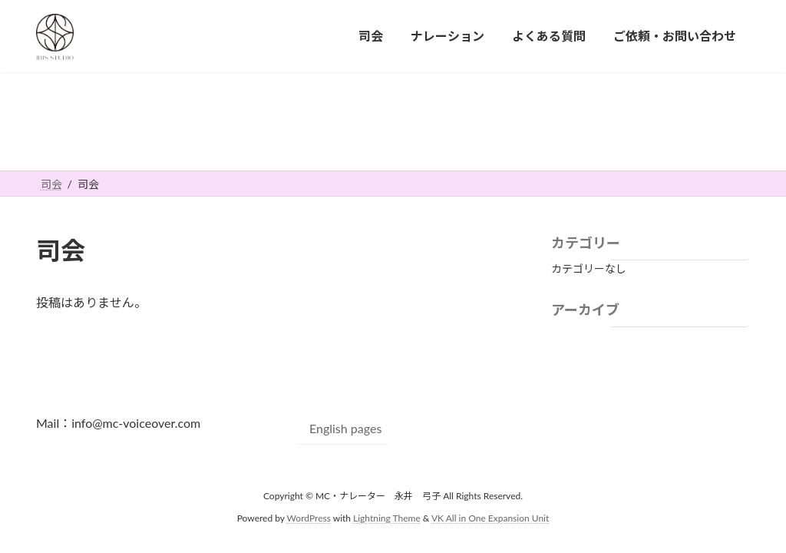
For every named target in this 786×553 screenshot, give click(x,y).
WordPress (309, 517)
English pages (345, 428)
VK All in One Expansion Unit (490, 517)
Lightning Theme (387, 517)
